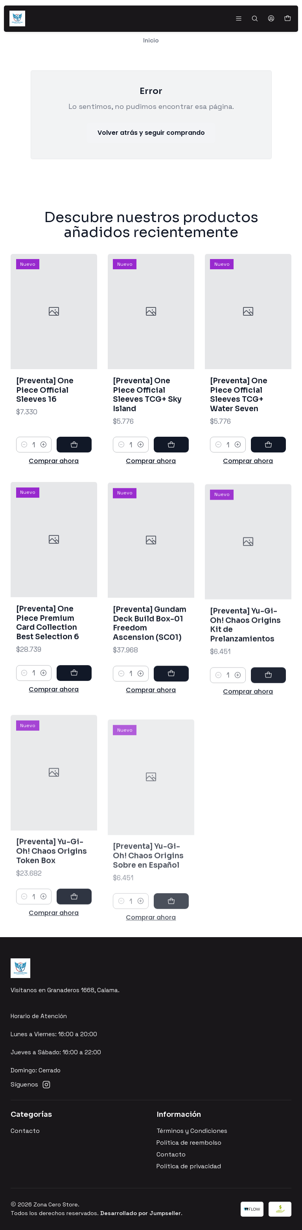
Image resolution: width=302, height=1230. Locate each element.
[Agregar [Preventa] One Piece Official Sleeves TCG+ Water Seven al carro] (268, 472)
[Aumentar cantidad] (43, 454)
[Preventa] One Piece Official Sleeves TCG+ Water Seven (238, 421)
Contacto (25, 1131)
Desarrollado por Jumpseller (140, 1213)
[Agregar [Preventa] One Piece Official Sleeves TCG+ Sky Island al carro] (171, 461)
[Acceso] (270, 18)
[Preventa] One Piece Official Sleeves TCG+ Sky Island (147, 411)
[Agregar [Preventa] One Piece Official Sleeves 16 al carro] (74, 454)
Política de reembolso (189, 1143)
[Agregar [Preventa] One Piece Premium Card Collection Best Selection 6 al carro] (74, 709)
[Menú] (238, 18)
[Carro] (287, 18)
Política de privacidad (189, 1166)
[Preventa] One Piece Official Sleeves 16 (45, 399)
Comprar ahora (54, 470)
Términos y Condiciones (192, 1131)
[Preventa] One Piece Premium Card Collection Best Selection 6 (47, 659)
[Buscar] (254, 18)
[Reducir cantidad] (24, 454)
